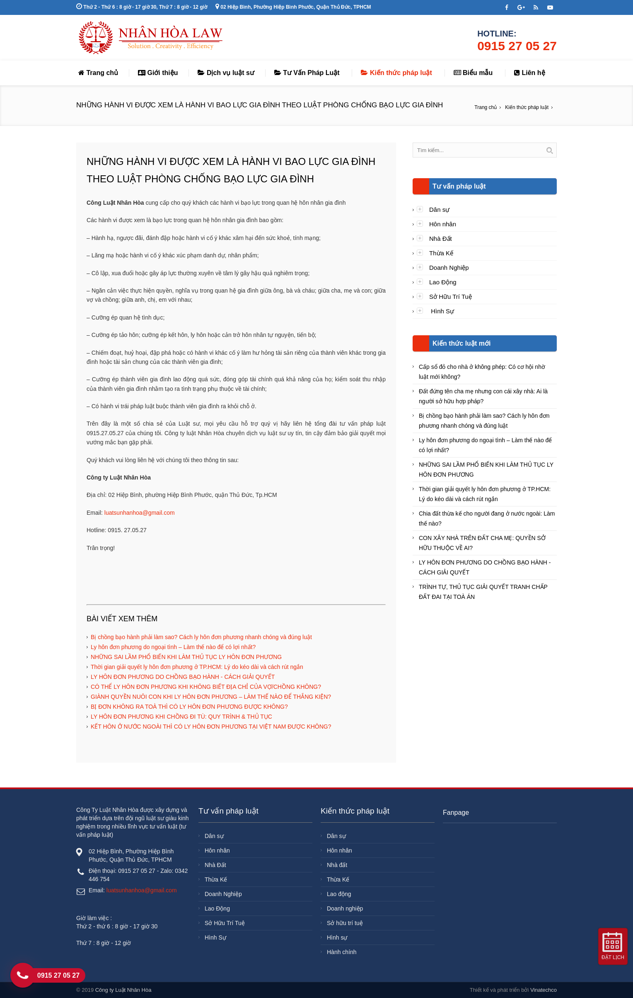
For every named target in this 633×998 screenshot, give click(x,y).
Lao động (339, 894)
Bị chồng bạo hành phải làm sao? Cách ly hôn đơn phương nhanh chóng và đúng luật (201, 637)
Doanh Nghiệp (449, 267)
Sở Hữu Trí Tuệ (450, 296)
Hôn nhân (442, 224)
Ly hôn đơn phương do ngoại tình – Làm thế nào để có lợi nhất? (173, 647)
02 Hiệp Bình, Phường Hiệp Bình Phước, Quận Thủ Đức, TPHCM (293, 7)
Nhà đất (337, 865)
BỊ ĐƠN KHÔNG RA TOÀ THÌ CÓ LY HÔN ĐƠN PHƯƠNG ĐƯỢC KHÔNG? (189, 706)
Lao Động (443, 282)
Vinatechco (543, 990)
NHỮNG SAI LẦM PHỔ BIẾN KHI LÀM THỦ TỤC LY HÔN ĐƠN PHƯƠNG (186, 657)
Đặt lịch (613, 957)
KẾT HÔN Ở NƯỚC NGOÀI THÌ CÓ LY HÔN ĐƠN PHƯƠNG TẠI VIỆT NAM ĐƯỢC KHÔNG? (211, 726)
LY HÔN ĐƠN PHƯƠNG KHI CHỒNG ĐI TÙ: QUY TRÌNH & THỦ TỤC (181, 716)
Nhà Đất (440, 238)
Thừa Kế (441, 253)
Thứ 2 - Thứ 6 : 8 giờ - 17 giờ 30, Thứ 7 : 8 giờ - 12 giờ (141, 7)
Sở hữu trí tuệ (345, 923)
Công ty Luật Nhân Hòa (123, 990)
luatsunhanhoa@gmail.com (139, 512)
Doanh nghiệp (345, 908)
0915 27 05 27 (517, 46)
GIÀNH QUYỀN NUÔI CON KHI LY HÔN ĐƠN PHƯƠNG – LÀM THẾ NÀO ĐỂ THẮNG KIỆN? (211, 696)
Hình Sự (441, 311)
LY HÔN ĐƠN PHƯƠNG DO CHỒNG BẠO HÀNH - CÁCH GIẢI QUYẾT (183, 676)
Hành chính (342, 952)
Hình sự (337, 937)
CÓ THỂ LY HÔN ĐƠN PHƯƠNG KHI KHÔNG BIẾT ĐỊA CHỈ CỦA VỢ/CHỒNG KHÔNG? (206, 686)
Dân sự (439, 209)
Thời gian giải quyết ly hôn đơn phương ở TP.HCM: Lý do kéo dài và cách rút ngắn (197, 667)
